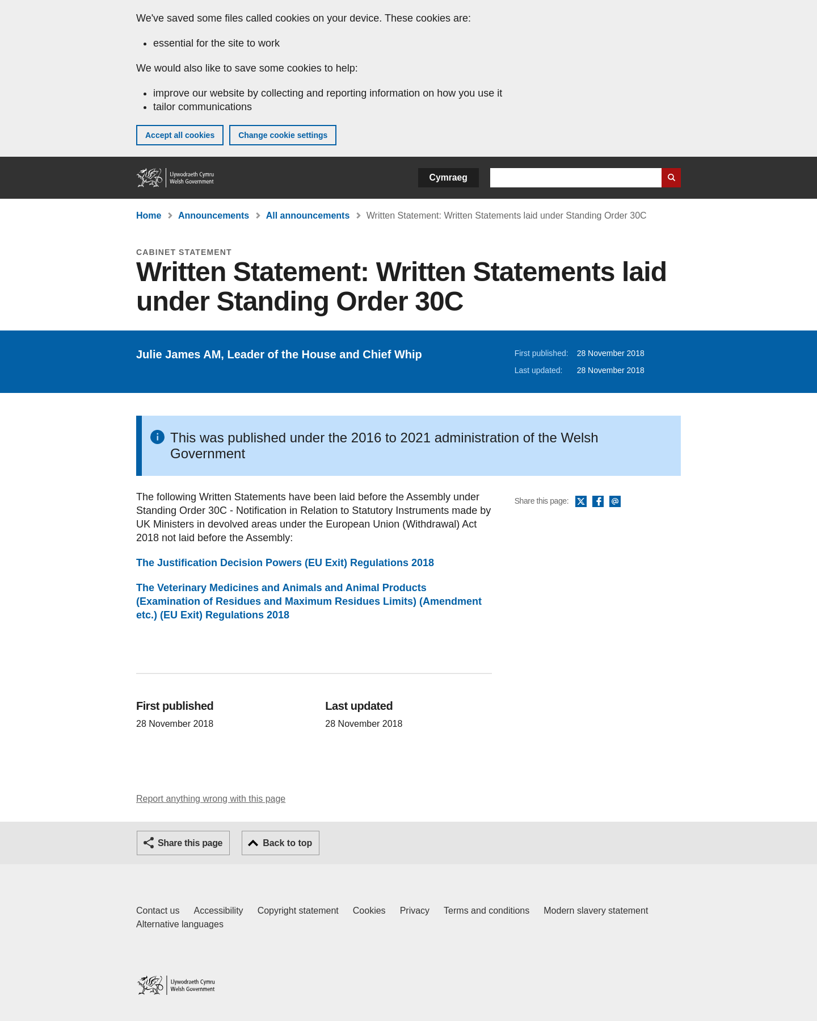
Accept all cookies (179, 135)
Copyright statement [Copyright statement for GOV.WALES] (298, 910)
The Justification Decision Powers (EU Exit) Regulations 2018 (285, 562)
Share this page (190, 843)
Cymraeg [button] (448, 177)
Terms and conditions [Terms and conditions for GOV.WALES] (486, 910)
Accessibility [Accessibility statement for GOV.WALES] (218, 910)
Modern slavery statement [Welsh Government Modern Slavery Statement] (596, 910)
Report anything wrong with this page (210, 799)
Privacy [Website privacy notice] (414, 910)
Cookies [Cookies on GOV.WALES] (369, 910)
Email (615, 502)
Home (148, 215)
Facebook (598, 502)
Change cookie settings (282, 135)
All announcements (308, 215)
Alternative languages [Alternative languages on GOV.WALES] (180, 924)
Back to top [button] (287, 843)
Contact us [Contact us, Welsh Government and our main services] (157, 910)
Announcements (213, 215)
